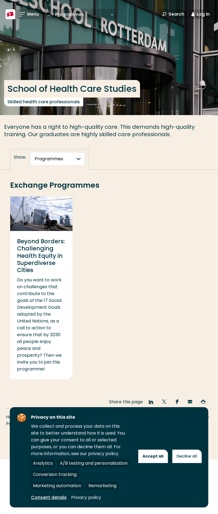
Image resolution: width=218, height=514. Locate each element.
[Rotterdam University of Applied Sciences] (10, 14)
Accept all (152, 456)
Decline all (187, 456)
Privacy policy (86, 497)
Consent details (49, 497)
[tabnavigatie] (57, 159)
